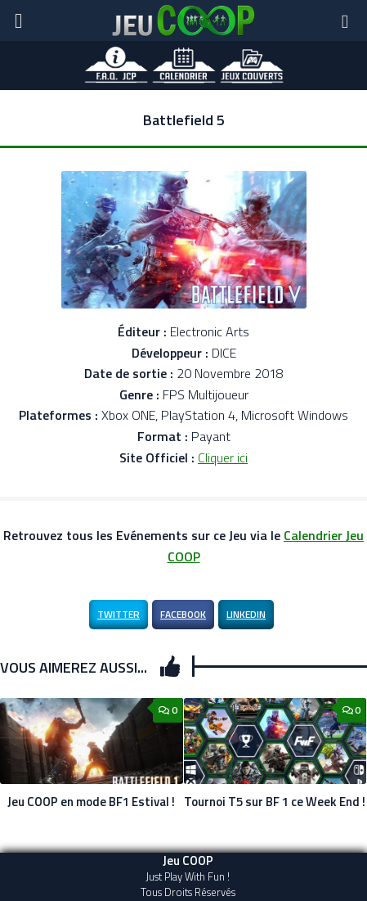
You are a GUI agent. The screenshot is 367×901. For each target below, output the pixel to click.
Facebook (183, 614)
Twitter (118, 614)
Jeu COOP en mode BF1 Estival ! (91, 801)
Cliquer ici (223, 457)
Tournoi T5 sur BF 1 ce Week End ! (274, 801)
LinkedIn (246, 614)
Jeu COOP (188, 860)
